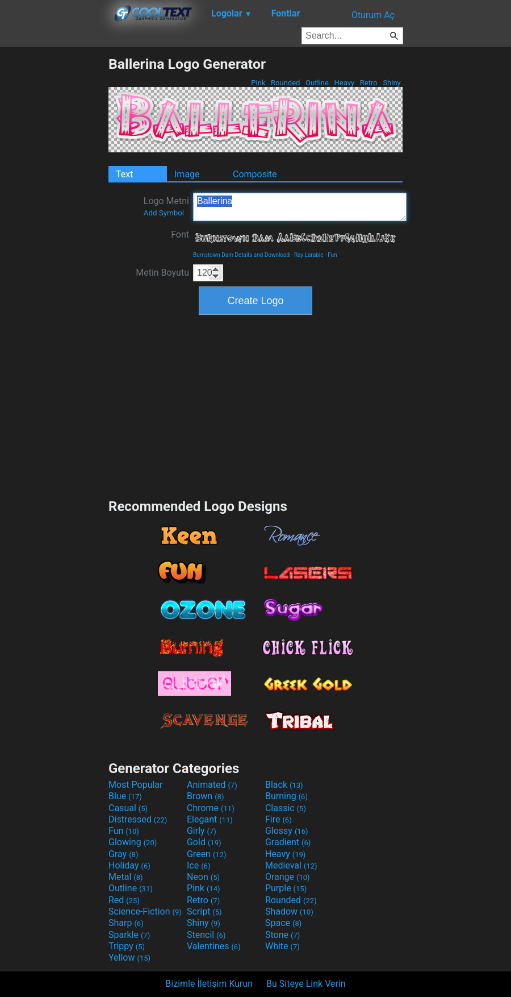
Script (204, 911)
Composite (255, 174)
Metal (125, 876)
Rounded (285, 82)
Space (283, 922)
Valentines (214, 946)
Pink (258, 82)
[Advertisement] (54, 226)
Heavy (344, 82)
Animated (212, 784)
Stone (282, 934)
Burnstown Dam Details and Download (241, 255)
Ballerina (300, 207)
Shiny (392, 82)
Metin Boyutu (162, 272)
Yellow (129, 957)
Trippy (126, 946)
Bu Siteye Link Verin (306, 983)
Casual (128, 808)
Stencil (206, 934)
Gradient (288, 842)
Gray (123, 854)
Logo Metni (166, 206)
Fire (278, 819)
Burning (286, 796)
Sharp (126, 922)
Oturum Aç (373, 15)
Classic (285, 808)
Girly (201, 830)
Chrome (210, 808)
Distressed (137, 819)
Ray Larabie (309, 255)
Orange (287, 876)
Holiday (129, 865)
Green (207, 854)
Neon (203, 876)
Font (180, 234)
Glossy (286, 830)
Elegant (210, 819)
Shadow (289, 911)
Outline (317, 82)
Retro (368, 82)
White (282, 946)
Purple (286, 888)
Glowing (132, 842)
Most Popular (135, 784)
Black (284, 784)
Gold (204, 842)
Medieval (291, 865)
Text (124, 174)
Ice (198, 865)
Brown (205, 796)
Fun (332, 255)
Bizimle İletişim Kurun (209, 983)
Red (124, 900)
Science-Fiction (145, 911)
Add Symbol (164, 213)
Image (187, 174)
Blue (125, 796)
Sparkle (129, 934)
